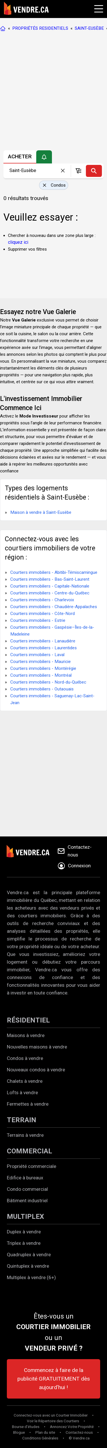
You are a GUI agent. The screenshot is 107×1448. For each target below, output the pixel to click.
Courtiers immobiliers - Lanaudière (42, 641)
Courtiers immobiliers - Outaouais (42, 689)
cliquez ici (18, 242)
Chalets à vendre (25, 1081)
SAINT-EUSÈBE (89, 28)
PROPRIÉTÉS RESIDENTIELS (40, 28)
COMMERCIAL (29, 1151)
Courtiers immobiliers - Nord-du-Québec (48, 682)
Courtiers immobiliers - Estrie (37, 620)
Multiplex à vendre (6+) (31, 1277)
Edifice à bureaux (25, 1178)
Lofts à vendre (22, 1092)
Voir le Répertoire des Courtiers (53, 1421)
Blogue (19, 1432)
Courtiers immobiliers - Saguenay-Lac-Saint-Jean (52, 699)
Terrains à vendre (25, 1135)
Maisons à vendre (26, 1035)
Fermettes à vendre (28, 1104)
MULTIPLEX (25, 1216)
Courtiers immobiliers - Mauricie (40, 661)
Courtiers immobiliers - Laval (37, 654)
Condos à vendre (25, 1058)
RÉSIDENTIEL (28, 1020)
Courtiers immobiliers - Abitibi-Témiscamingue (53, 572)
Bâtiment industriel (27, 1200)
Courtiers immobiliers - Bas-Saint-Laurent (49, 579)
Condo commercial (27, 1189)
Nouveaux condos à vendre (36, 1069)
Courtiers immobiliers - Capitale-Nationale (49, 586)
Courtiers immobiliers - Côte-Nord (42, 613)
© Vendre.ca (79, 1438)
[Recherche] (94, 171)
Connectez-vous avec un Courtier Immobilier (51, 1415)
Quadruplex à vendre (29, 1254)
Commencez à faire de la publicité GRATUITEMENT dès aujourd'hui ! (53, 1379)
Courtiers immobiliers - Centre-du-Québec (49, 593)
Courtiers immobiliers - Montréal (41, 675)
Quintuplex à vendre (28, 1266)
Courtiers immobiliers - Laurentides (43, 647)
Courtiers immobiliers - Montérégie (43, 668)
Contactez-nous (79, 1432)
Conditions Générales (40, 1438)
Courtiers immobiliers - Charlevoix (42, 599)
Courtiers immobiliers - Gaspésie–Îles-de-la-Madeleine (52, 631)
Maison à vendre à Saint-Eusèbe (40, 512)
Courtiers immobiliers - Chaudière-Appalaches (53, 606)
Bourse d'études (25, 1427)
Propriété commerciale (31, 1166)
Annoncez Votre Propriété (72, 1427)
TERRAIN (21, 1120)
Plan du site (45, 1432)
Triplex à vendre (24, 1243)
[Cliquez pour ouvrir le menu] (98, 8)
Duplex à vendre (24, 1232)
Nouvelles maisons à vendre (37, 1047)
